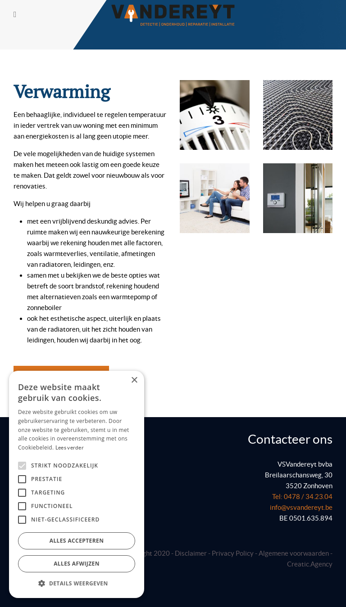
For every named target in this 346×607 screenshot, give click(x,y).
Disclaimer (191, 553)
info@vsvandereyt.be (301, 507)
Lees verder (69, 447)
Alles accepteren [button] (77, 540)
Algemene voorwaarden (294, 553)
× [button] (134, 380)
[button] (76, 583)
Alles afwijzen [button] (77, 563)
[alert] (76, 484)
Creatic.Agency (309, 564)
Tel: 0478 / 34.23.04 (302, 496)
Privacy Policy (233, 553)
